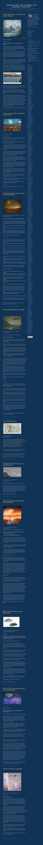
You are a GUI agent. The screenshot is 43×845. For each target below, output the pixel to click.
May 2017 (29, 234)
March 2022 (30, 303)
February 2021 (30, 288)
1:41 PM (15, 496)
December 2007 (30, 90)
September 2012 (30, 163)
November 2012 (30, 165)
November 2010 (30, 135)
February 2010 (30, 123)
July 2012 (29, 160)
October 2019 (30, 271)
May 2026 (29, 333)
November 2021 (30, 298)
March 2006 (30, 70)
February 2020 (30, 274)
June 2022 (29, 307)
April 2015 (29, 202)
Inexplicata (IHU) (36, 14)
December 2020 (30, 285)
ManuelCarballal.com (31, 31)
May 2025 (29, 329)
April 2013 (29, 172)
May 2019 (29, 265)
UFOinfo (29, 35)
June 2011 (29, 144)
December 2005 (30, 66)
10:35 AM (15, 306)
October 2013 (30, 179)
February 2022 (30, 302)
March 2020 (30, 275)
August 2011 (30, 146)
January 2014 (30, 183)
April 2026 (29, 331)
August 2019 (30, 269)
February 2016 (30, 215)
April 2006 (29, 71)
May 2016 (29, 219)
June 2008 (29, 98)
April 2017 (29, 233)
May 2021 (29, 292)
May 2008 (29, 96)
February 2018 (30, 246)
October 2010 (30, 133)
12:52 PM (15, 838)
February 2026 (30, 330)
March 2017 (30, 232)
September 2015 (30, 209)
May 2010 (29, 127)
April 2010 (29, 126)
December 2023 (30, 325)
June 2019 (29, 266)
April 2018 (29, 248)
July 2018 (29, 252)
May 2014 (29, 188)
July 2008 (29, 99)
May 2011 (29, 142)
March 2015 (30, 201)
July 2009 (29, 114)
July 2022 (29, 308)
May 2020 (29, 278)
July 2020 (29, 280)
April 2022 (29, 305)
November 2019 (30, 273)
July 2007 (29, 85)
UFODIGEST (30, 32)
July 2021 (29, 294)
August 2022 (30, 310)
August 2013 (30, 177)
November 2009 (30, 119)
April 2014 (29, 187)
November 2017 (30, 242)
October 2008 (30, 103)
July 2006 (29, 73)
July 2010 (29, 130)
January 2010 (30, 122)
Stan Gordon (30, 36)
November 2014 (30, 196)
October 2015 (30, 210)
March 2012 (30, 155)
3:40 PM (15, 459)
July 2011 (29, 145)
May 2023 (29, 319)
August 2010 (30, 131)
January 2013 (30, 168)
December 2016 (30, 228)
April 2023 (29, 317)
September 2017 (30, 239)
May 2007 (29, 84)
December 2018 (30, 259)
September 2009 (30, 117)
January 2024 (30, 326)
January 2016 (30, 214)
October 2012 (30, 164)
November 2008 (30, 104)
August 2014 (30, 192)
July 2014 (29, 191)
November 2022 (30, 312)
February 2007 (30, 81)
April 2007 (29, 82)
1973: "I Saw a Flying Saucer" (32, 50)
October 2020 (30, 284)
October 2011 (30, 149)
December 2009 (30, 121)
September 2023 (30, 321)
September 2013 (30, 178)
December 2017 (30, 243)
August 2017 (30, 238)
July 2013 (29, 176)
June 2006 (29, 72)
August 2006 (30, 75)
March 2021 (30, 289)
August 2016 (30, 223)
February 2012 (30, 154)
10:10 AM (15, 416)
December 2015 (30, 213)
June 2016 (29, 220)
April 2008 (29, 95)
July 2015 (29, 206)
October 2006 (30, 77)
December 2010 (30, 136)
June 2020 (29, 279)
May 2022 (29, 306)
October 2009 (30, 118)
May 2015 (29, 204)
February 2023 (30, 315)
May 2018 (29, 250)
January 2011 (30, 137)
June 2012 (29, 159)
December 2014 (30, 197)
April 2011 (29, 141)
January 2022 (30, 301)
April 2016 (29, 218)
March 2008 (30, 94)
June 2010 (29, 128)
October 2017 (30, 241)
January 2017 (30, 229)
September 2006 (30, 76)
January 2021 (30, 287)
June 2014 (29, 190)
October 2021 (30, 297)
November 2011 (30, 150)
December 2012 (30, 167)
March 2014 (30, 186)
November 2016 (30, 227)
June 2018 (29, 251)
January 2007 (30, 80)
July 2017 (29, 237)
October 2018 (30, 256)
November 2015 (30, 211)
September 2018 (30, 255)
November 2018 (30, 257)
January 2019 (30, 260)
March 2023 (30, 316)
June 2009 (29, 113)
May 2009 (29, 112)
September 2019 (30, 270)
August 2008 (30, 100)
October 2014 (30, 195)
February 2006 (30, 68)
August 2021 (30, 296)
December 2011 (30, 151)
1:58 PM (15, 765)
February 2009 (30, 108)
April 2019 (29, 264)
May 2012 (29, 158)
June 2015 (29, 205)
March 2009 (30, 109)
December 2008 (30, 105)
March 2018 (30, 247)
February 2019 (30, 261)
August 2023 (30, 320)
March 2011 (30, 140)
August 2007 (30, 86)
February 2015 (30, 200)
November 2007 (30, 89)
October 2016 (30, 225)
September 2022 (30, 311)
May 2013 (29, 173)
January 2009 (30, 107)
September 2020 (30, 283)
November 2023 (30, 324)
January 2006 (30, 67)
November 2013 (30, 181)
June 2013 (29, 174)
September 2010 (30, 132)
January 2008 (30, 91)
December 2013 (30, 182)
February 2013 (30, 169)
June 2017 (29, 236)
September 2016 (30, 224)
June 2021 (29, 293)
